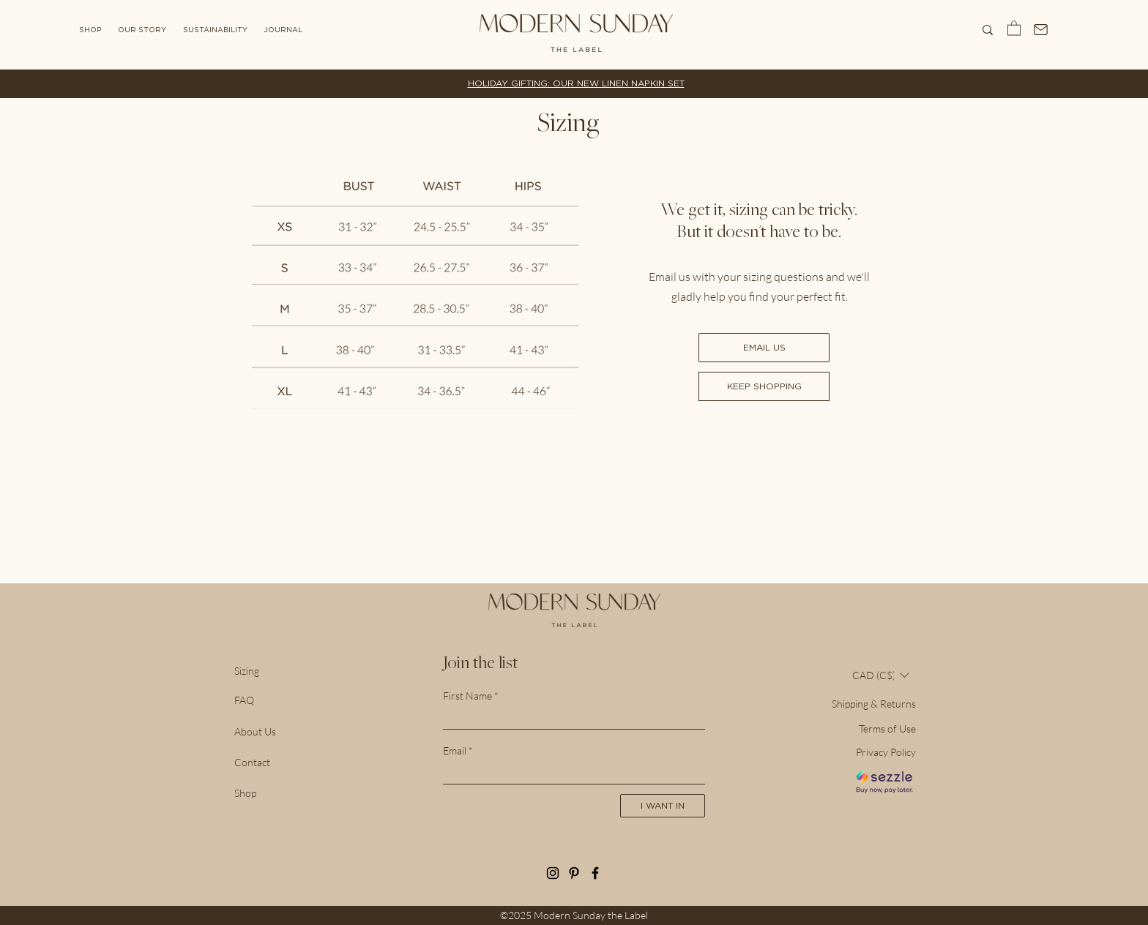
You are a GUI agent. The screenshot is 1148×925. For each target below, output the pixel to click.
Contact (252, 762)
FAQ (244, 700)
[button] (1014, 27)
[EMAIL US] (764, 347)
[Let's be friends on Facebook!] (595, 873)
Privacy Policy (886, 752)
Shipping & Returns (874, 703)
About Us (255, 731)
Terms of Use (887, 728)
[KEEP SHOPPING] (764, 386)
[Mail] (1041, 29)
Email (454, 751)
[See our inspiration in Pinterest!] (574, 873)
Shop (245, 793)
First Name (467, 696)
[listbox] (880, 675)
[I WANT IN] (662, 805)
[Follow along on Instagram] (553, 873)
